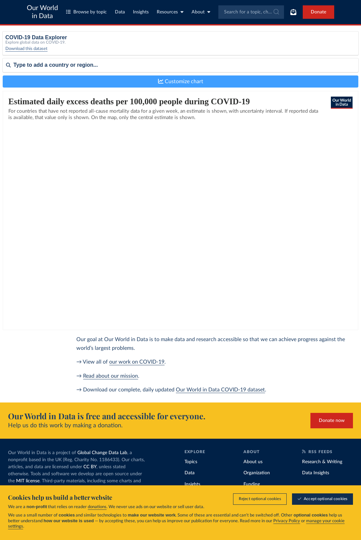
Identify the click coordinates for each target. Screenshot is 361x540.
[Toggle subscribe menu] (293, 12)
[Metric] (114, 48)
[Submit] (276, 12)
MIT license (28, 481)
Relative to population (289, 46)
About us (253, 462)
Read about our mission (110, 376)
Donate (318, 12)
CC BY (89, 467)
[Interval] (206, 48)
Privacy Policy (286, 521)
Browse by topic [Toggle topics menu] (86, 11)
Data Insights (315, 473)
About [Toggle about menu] (201, 11)
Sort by (10, 86)
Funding (251, 484)
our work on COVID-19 (136, 362)
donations (97, 507)
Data (120, 12)
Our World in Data (42, 12)
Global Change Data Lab (102, 452)
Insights (141, 12)
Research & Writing (322, 462)
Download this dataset (26, 53)
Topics (191, 462)
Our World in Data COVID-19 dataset (220, 389)
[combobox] (251, 12)
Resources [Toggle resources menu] (170, 11)
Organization (256, 473)
